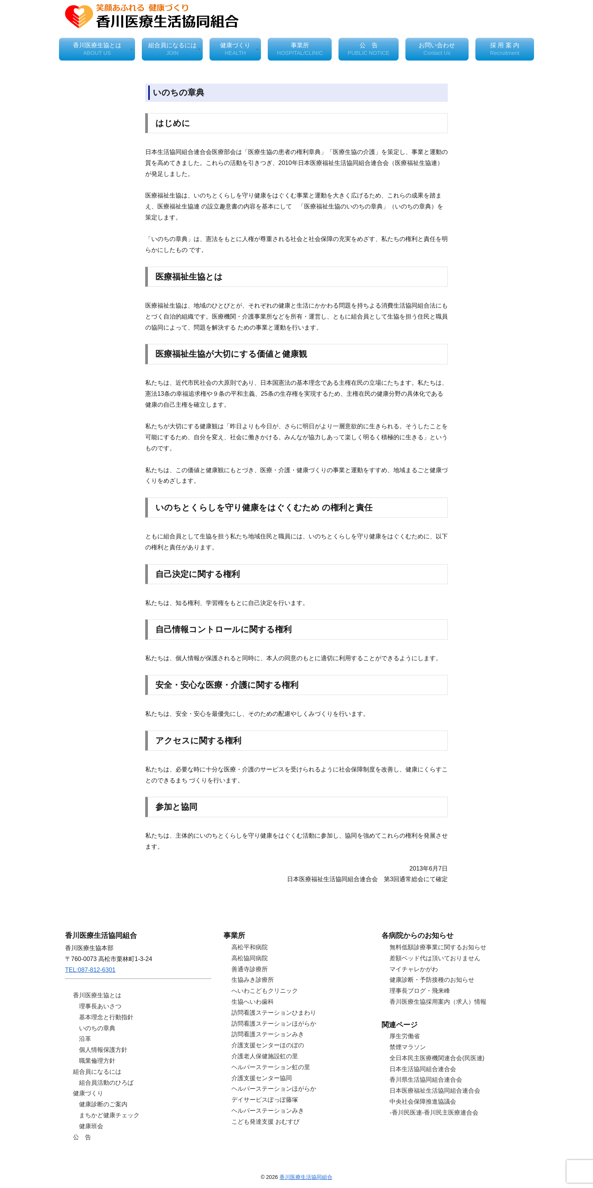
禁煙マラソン (408, 1047)
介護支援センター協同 (261, 1078)
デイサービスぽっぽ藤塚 (264, 1099)
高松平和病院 (249, 947)
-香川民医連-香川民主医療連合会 (434, 1112)
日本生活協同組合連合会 (423, 1069)
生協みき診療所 (252, 980)
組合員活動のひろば (106, 1082)
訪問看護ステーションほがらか (273, 1023)
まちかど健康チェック (109, 1115)
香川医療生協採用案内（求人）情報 (438, 1001)
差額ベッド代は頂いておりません (435, 958)
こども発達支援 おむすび (265, 1121)
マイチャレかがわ (414, 969)
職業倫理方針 (97, 1060)
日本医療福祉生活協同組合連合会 (435, 1090)
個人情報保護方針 (103, 1049)
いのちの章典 (97, 1028)
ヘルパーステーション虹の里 (270, 1067)
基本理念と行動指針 (106, 1017)
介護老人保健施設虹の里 (264, 1056)
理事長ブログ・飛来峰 (420, 990)
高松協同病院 (249, 958)
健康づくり (88, 1093)
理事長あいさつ (100, 1006)
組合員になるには (97, 1071)
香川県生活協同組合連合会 (426, 1079)
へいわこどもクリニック (264, 990)
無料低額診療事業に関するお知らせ (438, 947)
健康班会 (91, 1126)
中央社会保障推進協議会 (423, 1101)
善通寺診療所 (249, 969)
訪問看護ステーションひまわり (273, 1012)
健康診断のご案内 (103, 1104)
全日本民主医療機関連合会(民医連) (437, 1058)
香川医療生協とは (97, 995)
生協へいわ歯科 (252, 1001)
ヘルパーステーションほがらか (273, 1088)
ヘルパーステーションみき (267, 1110)
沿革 (85, 1039)
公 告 (82, 1137)
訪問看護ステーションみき (267, 1034)
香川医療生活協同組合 (305, 1177)
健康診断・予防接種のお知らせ (432, 980)
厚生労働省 (405, 1036)
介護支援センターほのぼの (267, 1045)
